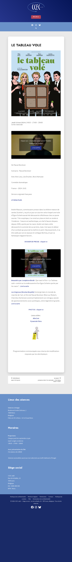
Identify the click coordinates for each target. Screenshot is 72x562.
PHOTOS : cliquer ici (36, 310)
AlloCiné (36, 318)
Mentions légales (33, 497)
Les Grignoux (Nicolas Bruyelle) (23, 292)
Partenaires (43, 497)
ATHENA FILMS (16, 200)
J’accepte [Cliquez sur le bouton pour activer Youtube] (36, 148)
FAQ (29, 499)
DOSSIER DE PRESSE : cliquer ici (36, 242)
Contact (51, 497)
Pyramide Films (36, 321)
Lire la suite (25, 286)
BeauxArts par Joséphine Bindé (23, 280)
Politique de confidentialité (18, 497)
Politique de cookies (36, 144)
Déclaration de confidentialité (42, 499)
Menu (36, 17)
